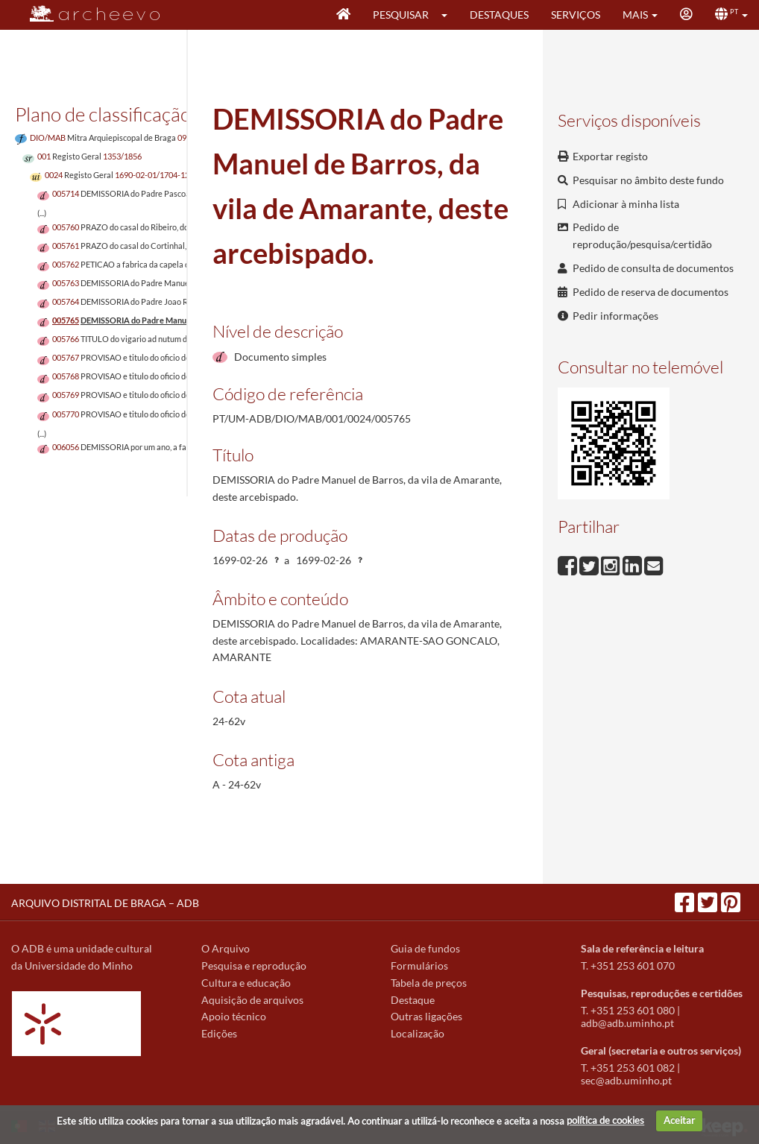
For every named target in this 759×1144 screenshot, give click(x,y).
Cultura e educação (246, 982)
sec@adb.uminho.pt (626, 1080)
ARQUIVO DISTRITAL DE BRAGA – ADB (105, 903)
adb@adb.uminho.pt (627, 1023)
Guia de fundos (425, 948)
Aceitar (679, 1120)
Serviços (575, 14)
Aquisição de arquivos (252, 999)
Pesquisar (401, 14)
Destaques (499, 14)
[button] (449, 15)
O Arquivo (225, 948)
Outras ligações (426, 1016)
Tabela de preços (429, 982)
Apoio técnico (233, 1016)
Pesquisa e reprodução (253, 965)
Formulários (419, 965)
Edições (219, 1033)
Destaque (413, 999)
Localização (417, 1033)
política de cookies (605, 1120)
